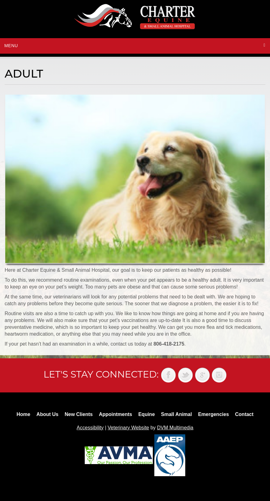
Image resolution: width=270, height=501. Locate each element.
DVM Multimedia (175, 427)
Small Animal (176, 414)
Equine (146, 414)
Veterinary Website (128, 427)
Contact (244, 414)
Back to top (259, 482)
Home (23, 414)
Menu (11, 45)
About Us (47, 414)
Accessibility (90, 427)
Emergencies (213, 414)
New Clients (79, 414)
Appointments (115, 414)
